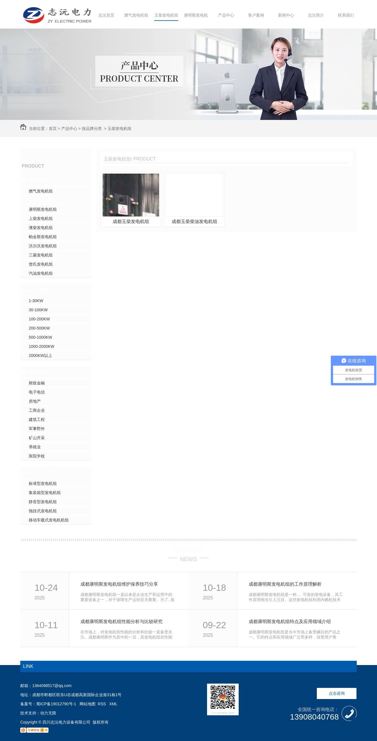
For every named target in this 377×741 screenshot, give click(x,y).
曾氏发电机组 (41, 264)
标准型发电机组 (43, 483)
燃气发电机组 (136, 15)
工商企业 (37, 410)
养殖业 (35, 447)
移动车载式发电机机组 (49, 520)
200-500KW (39, 328)
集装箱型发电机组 (45, 492)
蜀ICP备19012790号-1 (56, 704)
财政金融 (37, 383)
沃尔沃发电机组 (43, 246)
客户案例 (256, 15)
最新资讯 (188, 549)
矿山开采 (37, 437)
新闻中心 (286, 15)
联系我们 (346, 15)
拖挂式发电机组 (43, 511)
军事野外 (37, 428)
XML (113, 704)
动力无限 (48, 713)
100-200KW (39, 319)
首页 (53, 128)
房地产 (35, 401)
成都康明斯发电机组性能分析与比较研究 (121, 621)
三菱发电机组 (41, 255)
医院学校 (37, 456)
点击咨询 (337, 693)
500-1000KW (40, 337)
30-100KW (38, 310)
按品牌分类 (92, 128)
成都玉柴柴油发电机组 (194, 221)
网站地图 (88, 704)
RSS (102, 704)
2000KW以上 (40, 355)
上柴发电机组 (41, 218)
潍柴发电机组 (41, 227)
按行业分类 (41, 372)
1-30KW (36, 300)
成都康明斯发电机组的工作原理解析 (285, 584)
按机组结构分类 (47, 472)
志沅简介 (316, 15)
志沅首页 (106, 15)
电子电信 (37, 392)
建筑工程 (37, 419)
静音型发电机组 (43, 501)
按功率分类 (41, 290)
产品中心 (226, 15)
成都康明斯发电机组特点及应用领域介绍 (290, 621)
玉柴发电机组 (166, 15)
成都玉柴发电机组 (131, 221)
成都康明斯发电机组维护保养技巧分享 (119, 584)
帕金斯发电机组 (43, 236)
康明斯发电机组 (198, 15)
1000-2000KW (41, 346)
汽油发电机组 (41, 273)
